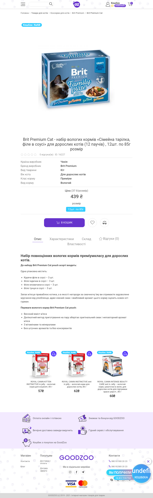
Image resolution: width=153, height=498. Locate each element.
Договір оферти (44, 469)
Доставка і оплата (45, 462)
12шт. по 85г (76, 209)
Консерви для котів (59, 13)
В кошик (64, 222)
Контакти (25, 461)
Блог (23, 466)
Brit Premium (78, 13)
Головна (25, 13)
